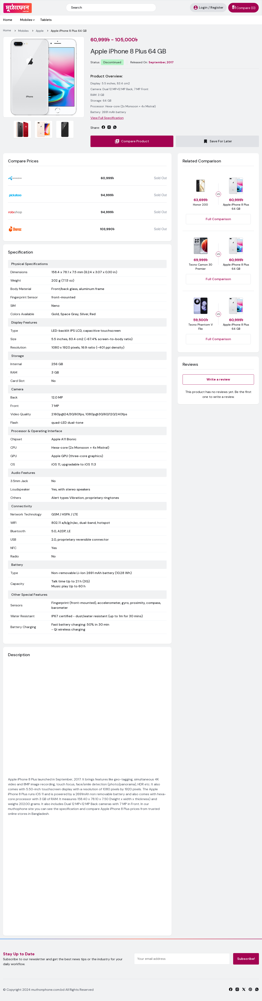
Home (7, 20)
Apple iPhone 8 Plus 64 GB (69, 31)
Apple (40, 31)
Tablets (46, 20)
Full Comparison (218, 219)
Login (203, 7)
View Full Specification (107, 118)
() (243, 8)
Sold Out (160, 178)
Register (216, 7)
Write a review (218, 379)
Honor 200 (200, 204)
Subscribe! (246, 959)
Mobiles (26, 20)
